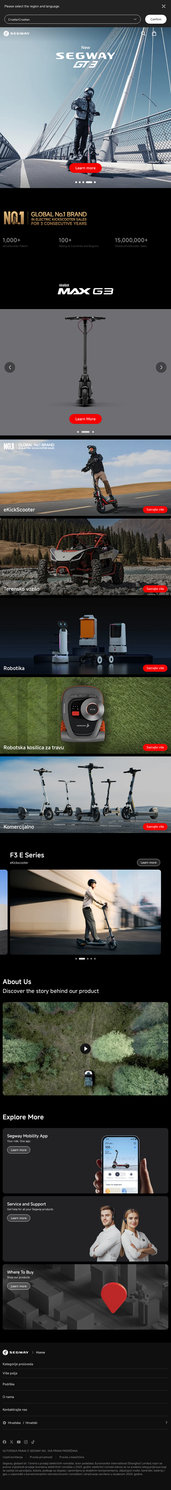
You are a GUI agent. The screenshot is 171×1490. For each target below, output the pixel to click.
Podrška (8, 1384)
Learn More (85, 418)
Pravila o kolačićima (71, 1457)
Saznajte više (155, 509)
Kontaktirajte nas (15, 1409)
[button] (76, 182)
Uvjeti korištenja (13, 1457)
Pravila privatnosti (41, 1457)
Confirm (156, 19)
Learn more (85, 167)
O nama (8, 1397)
